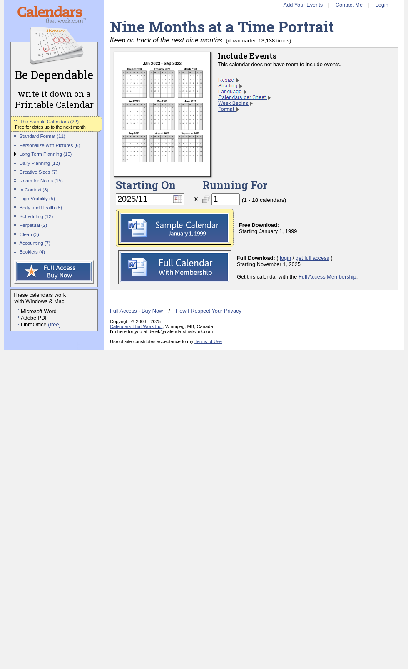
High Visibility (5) (37, 198)
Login (382, 5)
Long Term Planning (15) (46, 154)
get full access (312, 258)
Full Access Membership (327, 277)
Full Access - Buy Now (136, 311)
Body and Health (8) (41, 207)
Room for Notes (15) (41, 180)
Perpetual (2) (33, 225)
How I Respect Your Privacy (208, 311)
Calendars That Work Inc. (136, 326)
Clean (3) (29, 234)
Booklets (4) (32, 251)
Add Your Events (303, 5)
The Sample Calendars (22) (49, 121)
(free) (54, 324)
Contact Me (349, 5)
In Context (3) (34, 189)
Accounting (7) (35, 243)
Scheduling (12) (36, 216)
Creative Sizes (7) (39, 171)
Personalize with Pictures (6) (50, 145)
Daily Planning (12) (40, 163)
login (285, 258)
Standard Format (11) (42, 136)
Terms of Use (208, 341)
